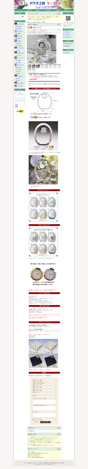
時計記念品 (28, 22)
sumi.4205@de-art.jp (38, 459)
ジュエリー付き (18, 55)
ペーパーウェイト (18, 58)
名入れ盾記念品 (18, 26)
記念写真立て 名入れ (19, 53)
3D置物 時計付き (18, 38)
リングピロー (18, 50)
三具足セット (18, 78)
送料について (39, 10)
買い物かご (67, 10)
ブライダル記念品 (18, 48)
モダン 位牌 (18, 73)
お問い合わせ (48, 10)
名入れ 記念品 (18, 60)
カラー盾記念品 (18, 33)
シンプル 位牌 (18, 71)
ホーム (20, 10)
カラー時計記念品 (34, 22)
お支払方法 (57, 10)
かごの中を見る (66, 52)
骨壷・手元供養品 (18, 83)
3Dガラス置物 (18, 36)
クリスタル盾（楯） (19, 24)
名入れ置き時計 (31, 433)
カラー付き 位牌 (18, 69)
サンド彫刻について (67, 31)
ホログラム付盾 (18, 28)
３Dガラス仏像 (18, 86)
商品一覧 (29, 10)
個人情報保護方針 (67, 45)
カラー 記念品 (18, 62)
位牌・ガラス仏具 (18, 65)
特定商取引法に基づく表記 (68, 43)
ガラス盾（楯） (18, 31)
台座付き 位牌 (18, 67)
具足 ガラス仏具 (18, 76)
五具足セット (18, 80)
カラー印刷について (67, 34)
